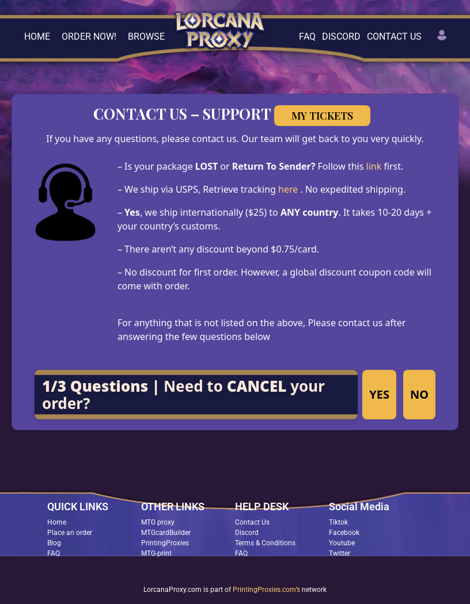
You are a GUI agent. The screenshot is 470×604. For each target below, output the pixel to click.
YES (379, 394)
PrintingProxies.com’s (266, 590)
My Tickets (322, 116)
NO (419, 394)
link (375, 166)
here (289, 189)
